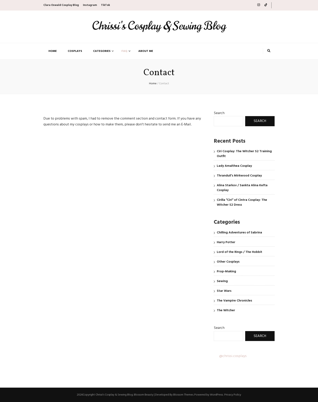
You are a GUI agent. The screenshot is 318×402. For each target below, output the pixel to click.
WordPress (216, 394)
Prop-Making (226, 271)
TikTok (105, 5)
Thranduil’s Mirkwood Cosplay (239, 175)
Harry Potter (226, 242)
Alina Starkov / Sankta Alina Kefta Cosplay (242, 188)
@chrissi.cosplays (233, 356)
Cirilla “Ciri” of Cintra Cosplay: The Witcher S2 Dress (242, 202)
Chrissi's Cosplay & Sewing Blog (159, 26)
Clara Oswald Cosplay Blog (61, 5)
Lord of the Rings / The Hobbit (239, 252)
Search (219, 113)
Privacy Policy (232, 395)
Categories (102, 51)
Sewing (222, 281)
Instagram (90, 5)
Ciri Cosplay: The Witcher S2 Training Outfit (244, 154)
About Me (145, 51)
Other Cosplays (228, 261)
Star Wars (224, 291)
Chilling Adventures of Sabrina (239, 232)
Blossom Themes (183, 394)
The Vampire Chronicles (234, 300)
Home (52, 51)
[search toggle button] (268, 51)
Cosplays (75, 51)
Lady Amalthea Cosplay (234, 166)
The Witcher (226, 310)
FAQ (124, 51)
